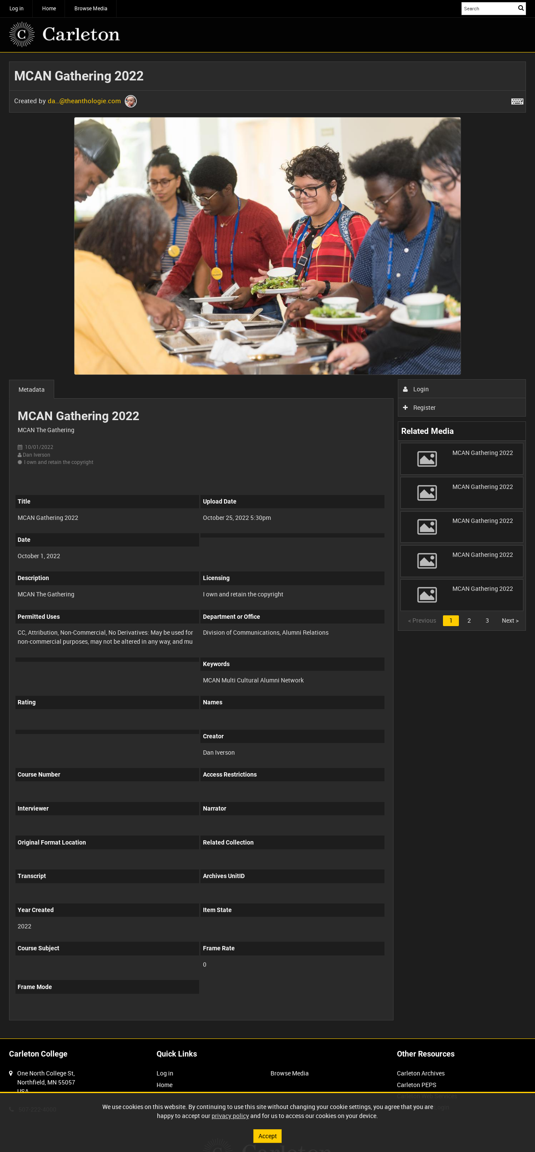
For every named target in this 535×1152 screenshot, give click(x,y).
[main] (267, 545)
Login (416, 389)
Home (49, 8)
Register (419, 407)
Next (510, 620)
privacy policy (230, 1116)
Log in (16, 8)
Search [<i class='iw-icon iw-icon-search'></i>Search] (521, 8)
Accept (267, 1136)
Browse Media (91, 8)
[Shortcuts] (517, 100)
